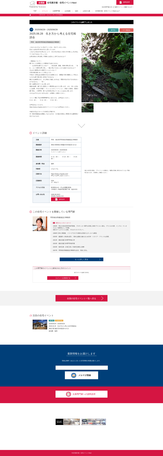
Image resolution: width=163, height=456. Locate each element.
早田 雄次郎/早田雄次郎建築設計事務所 (45, 42)
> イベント (35, 15)
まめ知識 (67, 11)
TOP (34, 11)
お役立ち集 (86, 11)
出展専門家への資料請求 (84, 394)
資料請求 (126, 2)
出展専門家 (56, 11)
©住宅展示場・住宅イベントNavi (81, 453)
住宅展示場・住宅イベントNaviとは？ (107, 11)
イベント (45, 11)
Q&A (76, 11)
